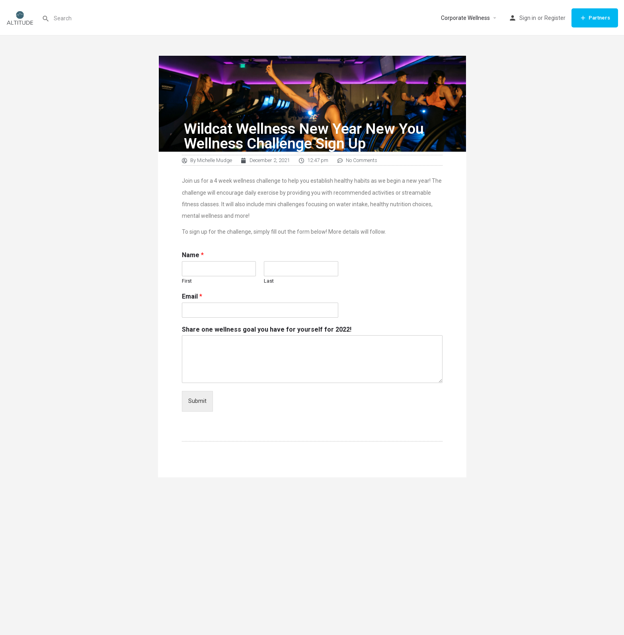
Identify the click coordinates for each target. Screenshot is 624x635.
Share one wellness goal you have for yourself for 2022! (266, 329)
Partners (594, 17)
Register (555, 18)
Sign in (527, 18)
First (187, 281)
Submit (197, 401)
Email (192, 296)
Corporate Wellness (465, 18)
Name (193, 255)
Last (269, 281)
